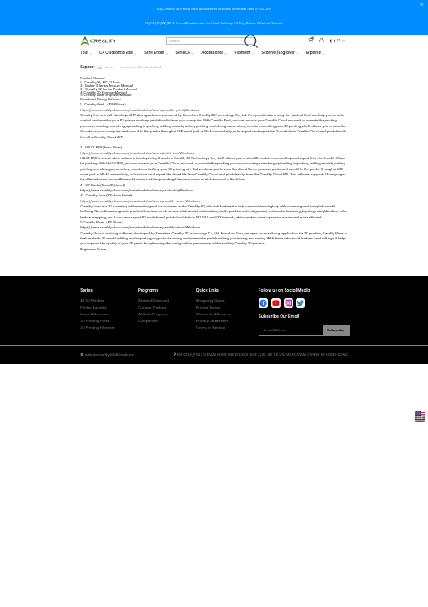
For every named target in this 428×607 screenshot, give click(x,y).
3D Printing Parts (94, 321)
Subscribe (335, 330)
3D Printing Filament (97, 327)
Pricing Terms (208, 307)
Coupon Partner (152, 307)
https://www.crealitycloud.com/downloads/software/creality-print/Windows (139, 110)
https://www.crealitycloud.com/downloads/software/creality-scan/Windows (140, 201)
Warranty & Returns (213, 314)
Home (108, 67)
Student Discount (153, 300)
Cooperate (148, 321)
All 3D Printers (92, 300)
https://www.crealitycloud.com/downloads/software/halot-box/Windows (137, 153)
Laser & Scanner (94, 314)
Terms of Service (211, 327)
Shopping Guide (210, 300)
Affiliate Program (153, 314)
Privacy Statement (212, 321)
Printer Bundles (93, 307)
